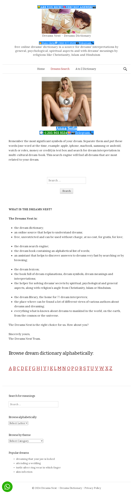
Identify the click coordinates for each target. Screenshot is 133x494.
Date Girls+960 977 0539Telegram (66, 43)
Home (41, 68)
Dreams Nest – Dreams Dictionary (66, 35)
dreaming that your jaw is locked (35, 458)
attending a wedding (28, 463)
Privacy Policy (92, 488)
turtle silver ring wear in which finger (38, 467)
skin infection (24, 471)
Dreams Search (60, 68)
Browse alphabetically (23, 417)
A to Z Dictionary (86, 68)
